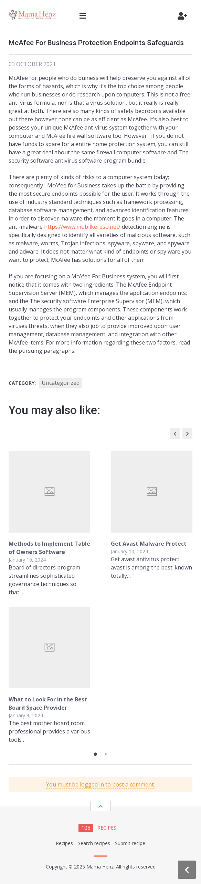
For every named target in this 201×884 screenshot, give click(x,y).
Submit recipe (130, 843)
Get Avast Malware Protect (149, 543)
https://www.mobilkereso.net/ (82, 226)
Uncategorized (61, 383)
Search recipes (94, 843)
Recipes (64, 843)
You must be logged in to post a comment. (100, 784)
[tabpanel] (100, 597)
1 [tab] (95, 754)
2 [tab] (105, 754)
